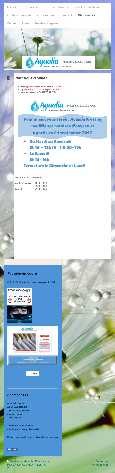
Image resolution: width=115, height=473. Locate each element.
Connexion (102, 461)
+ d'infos (33, 373)
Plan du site (42, 461)
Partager (12, 449)
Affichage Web (99, 464)
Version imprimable (20, 461)
